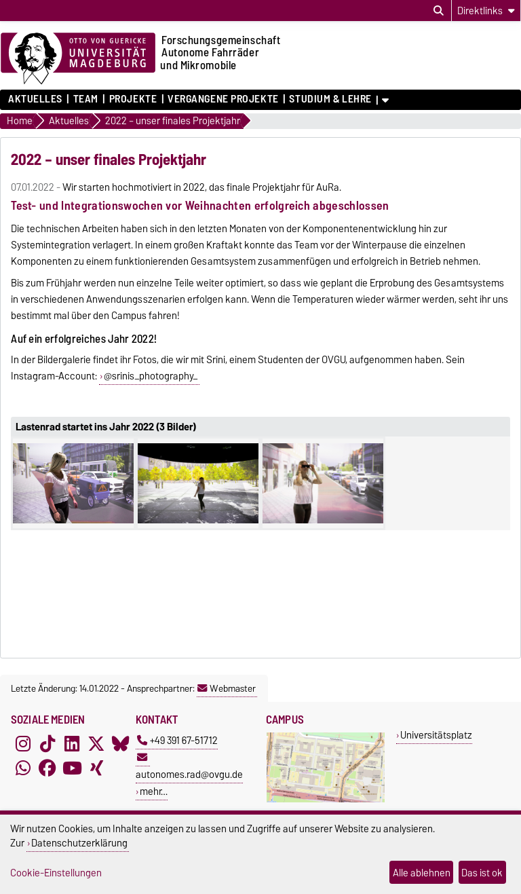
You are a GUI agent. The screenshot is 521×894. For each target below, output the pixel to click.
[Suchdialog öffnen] (438, 11)
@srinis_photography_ (151, 376)
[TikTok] (47, 744)
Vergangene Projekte (223, 99)
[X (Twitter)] (96, 744)
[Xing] (96, 768)
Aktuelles (35, 99)
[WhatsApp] (23, 768)
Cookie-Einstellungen (56, 872)
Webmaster (226, 688)
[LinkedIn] (72, 744)
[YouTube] (72, 768)
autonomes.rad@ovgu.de (189, 767)
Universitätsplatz (436, 734)
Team (85, 99)
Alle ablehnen (421, 872)
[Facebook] (47, 768)
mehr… (154, 791)
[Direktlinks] (486, 10)
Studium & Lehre (330, 99)
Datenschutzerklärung (79, 842)
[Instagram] (23, 744)
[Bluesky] (121, 744)
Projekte (133, 99)
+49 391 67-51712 (177, 740)
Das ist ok (482, 872)
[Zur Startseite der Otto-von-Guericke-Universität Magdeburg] (78, 59)
